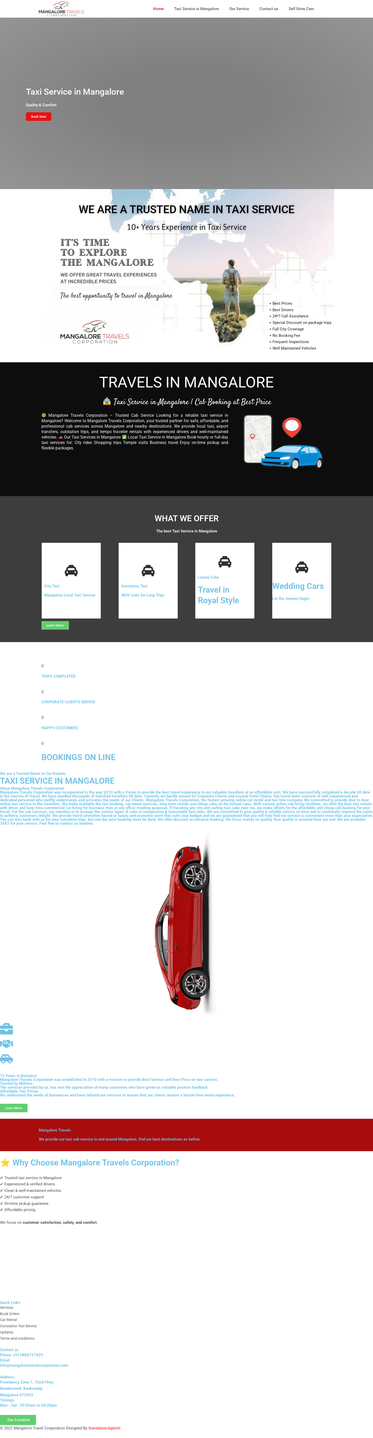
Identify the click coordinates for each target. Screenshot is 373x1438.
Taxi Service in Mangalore (196, 8)
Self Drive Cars (301, 8)
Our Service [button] (239, 8)
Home (158, 8)
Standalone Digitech (105, 1428)
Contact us (268, 8)
